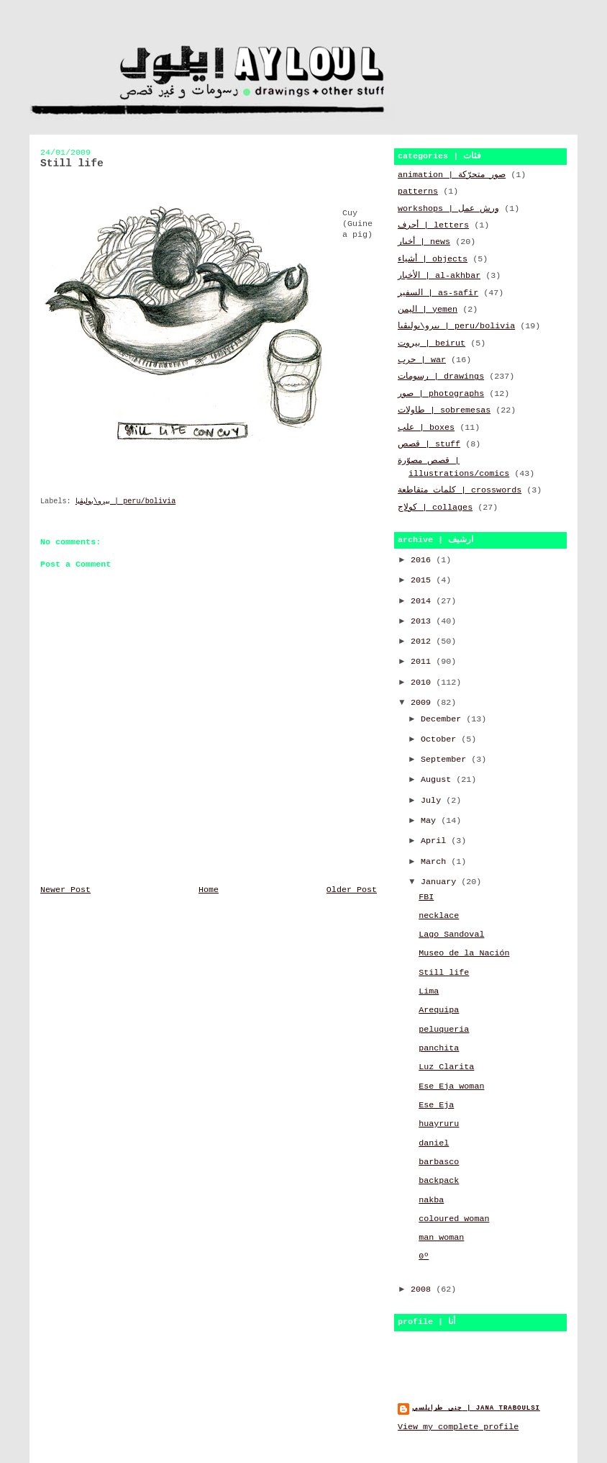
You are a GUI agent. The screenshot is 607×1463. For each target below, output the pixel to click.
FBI (426, 897)
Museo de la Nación (464, 953)
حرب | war (422, 360)
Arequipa (439, 1010)
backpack (439, 1181)
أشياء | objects (432, 259)
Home (208, 890)
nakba (431, 1200)
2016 (423, 560)
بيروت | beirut (431, 343)
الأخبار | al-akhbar (439, 276)
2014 (423, 601)
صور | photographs (441, 394)
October (441, 739)
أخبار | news (424, 242)
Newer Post (65, 890)
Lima (429, 991)
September (446, 760)
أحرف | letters (433, 225)
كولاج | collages (435, 508)
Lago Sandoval (451, 934)
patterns (418, 191)
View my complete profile (458, 1427)
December (443, 719)
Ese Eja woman (451, 1086)
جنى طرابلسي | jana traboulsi (476, 1408)
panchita (439, 1048)
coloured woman (454, 1219)
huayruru (439, 1124)
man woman (441, 1238)
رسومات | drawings (441, 377)
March (436, 862)
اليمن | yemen (427, 310)
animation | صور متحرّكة (452, 175)
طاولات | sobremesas (444, 410)
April (436, 841)
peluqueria (444, 1030)
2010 (423, 683)
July (433, 801)
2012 (423, 641)
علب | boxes (426, 428)
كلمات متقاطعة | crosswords (459, 490)
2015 (423, 580)
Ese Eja (436, 1105)
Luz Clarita (446, 1067)
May (431, 821)
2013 (423, 621)
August (438, 780)
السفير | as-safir (438, 293)
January (441, 882)
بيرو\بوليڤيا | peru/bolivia (126, 501)
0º (424, 1256)
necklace (439, 916)
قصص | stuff (429, 444)
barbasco (439, 1162)
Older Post (352, 890)
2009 (423, 703)
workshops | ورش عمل (448, 209)
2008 (423, 1289)
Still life (444, 973)
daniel (434, 1143)
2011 (423, 662)
